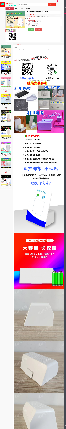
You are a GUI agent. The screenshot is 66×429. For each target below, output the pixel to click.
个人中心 (50, 0)
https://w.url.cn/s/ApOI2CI (39, 57)
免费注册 (12, 0)
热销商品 (28, 8)
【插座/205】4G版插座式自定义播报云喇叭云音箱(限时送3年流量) (6, 170)
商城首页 (46, 0)
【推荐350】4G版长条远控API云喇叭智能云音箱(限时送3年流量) (6, 106)
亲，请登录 (9, 0)
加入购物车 (38, 29)
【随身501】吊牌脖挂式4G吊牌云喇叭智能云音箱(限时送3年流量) (6, 89)
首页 (16, 8)
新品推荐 (21, 8)
